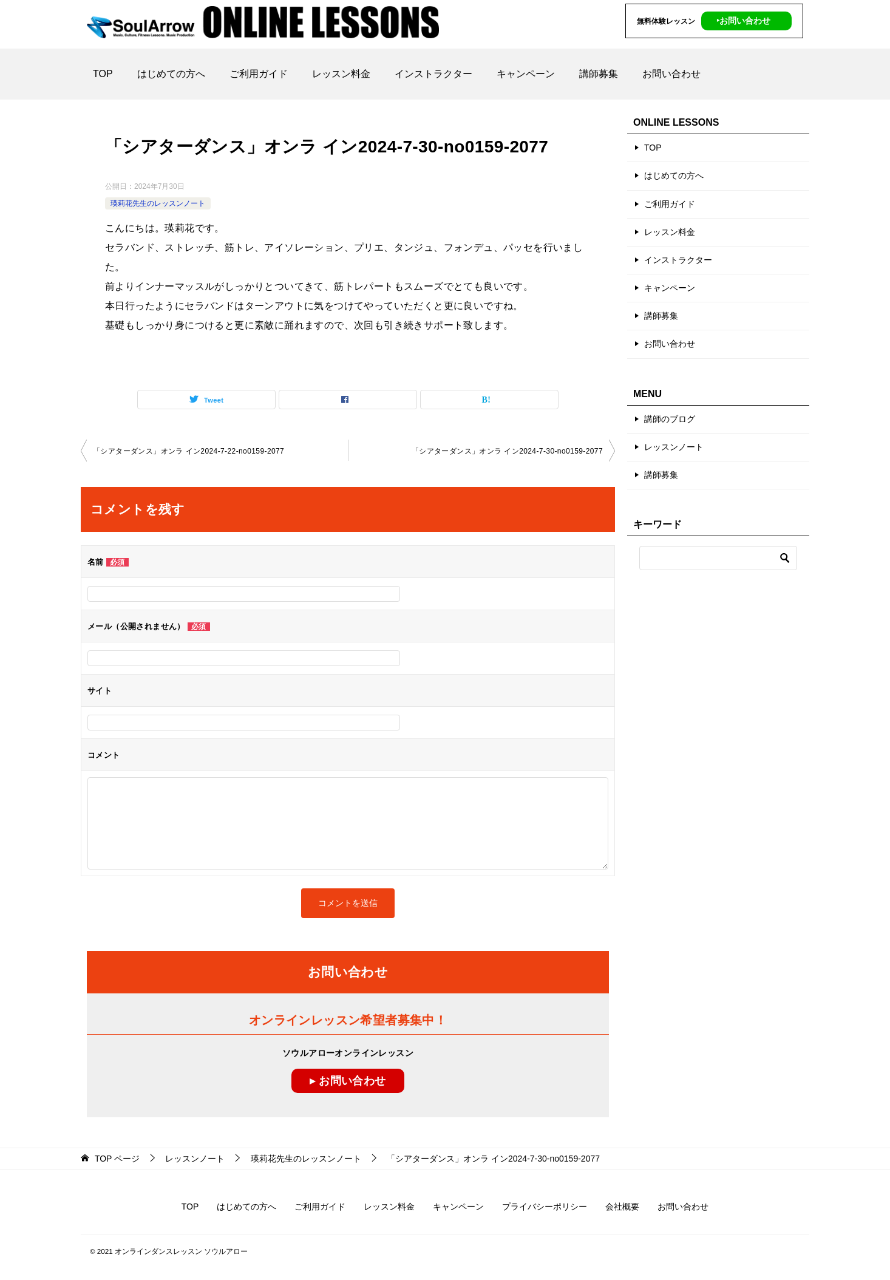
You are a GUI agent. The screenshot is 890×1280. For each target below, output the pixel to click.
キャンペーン (526, 74)
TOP (103, 74)
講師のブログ (669, 419)
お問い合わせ (671, 74)
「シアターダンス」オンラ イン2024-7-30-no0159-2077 (507, 451)
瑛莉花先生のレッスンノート (157, 203)
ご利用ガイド (258, 74)
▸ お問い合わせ (348, 1081)
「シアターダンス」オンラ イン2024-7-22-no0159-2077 (188, 451)
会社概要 (622, 1206)
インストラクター (433, 74)
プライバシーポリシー (544, 1206)
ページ (117, 1158)
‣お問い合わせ (743, 21)
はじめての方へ (171, 74)
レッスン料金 (341, 74)
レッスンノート (674, 447)
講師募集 (598, 74)
